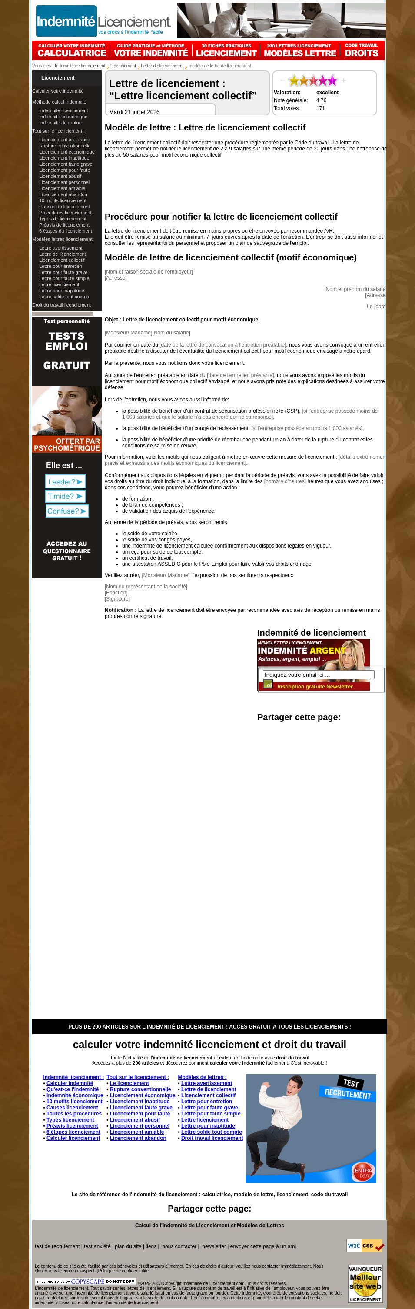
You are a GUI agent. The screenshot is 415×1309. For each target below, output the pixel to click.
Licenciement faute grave (66, 164)
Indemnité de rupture (61, 122)
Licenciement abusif (60, 176)
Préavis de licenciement (64, 224)
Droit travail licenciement (212, 1138)
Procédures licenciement (65, 212)
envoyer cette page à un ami (263, 1246)
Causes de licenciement (64, 206)
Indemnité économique (63, 116)
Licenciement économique (67, 151)
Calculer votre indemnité (58, 91)
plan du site (128, 1246)
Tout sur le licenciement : (58, 131)
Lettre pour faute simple (64, 278)
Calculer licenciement (73, 1138)
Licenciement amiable (62, 188)
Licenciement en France (64, 139)
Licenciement (123, 65)
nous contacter (179, 1246)
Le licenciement (129, 1083)
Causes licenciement (72, 1108)
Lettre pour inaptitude (61, 290)
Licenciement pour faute (64, 170)
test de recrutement (57, 1246)
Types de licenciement (62, 218)
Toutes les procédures (74, 1114)
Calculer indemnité (69, 1083)
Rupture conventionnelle (65, 145)
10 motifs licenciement (62, 200)
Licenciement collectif (62, 260)
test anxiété (97, 1246)
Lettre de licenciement (162, 65)
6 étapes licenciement (73, 1132)
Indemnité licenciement (63, 110)
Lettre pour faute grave (63, 272)
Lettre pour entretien (60, 266)
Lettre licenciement (59, 284)
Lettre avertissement (61, 247)
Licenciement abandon (63, 194)
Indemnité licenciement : (73, 1077)
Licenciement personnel (64, 182)
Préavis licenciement (72, 1126)
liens (151, 1246)
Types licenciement (70, 1120)
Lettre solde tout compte (64, 296)
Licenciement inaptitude (64, 157)
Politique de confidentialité (123, 1271)
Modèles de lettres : (202, 1077)
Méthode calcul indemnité (59, 101)
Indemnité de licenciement (80, 65)
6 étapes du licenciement (65, 231)
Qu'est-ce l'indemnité (72, 1089)
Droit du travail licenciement (61, 304)
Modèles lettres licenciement (62, 239)
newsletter (214, 1246)
